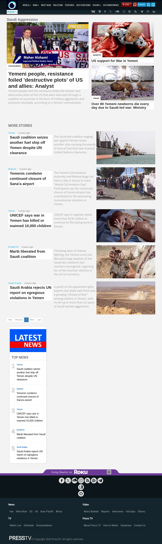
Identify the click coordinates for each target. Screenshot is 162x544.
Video (86, 504)
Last (39, 320)
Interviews (117, 511)
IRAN (36, 5)
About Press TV (92, 525)
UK (36, 511)
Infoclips (130, 511)
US (30, 511)
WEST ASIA (46, 5)
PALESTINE (58, 5)
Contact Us (140, 525)
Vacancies (126, 525)
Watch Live (15, 525)
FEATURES (69, 5)
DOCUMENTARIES (111, 5)
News (11, 504)
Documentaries (44, 525)
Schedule (29, 525)
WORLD (27, 5)
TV (9, 518)
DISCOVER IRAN (83, 5)
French (141, 4)
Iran (11, 511)
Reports (105, 511)
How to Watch (110, 525)
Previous (19, 320)
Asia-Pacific (46, 511)
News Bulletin (91, 511)
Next (32, 320)
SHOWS (97, 5)
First (10, 320)
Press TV (88, 518)
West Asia (21, 511)
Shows (141, 511)
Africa (59, 511)
